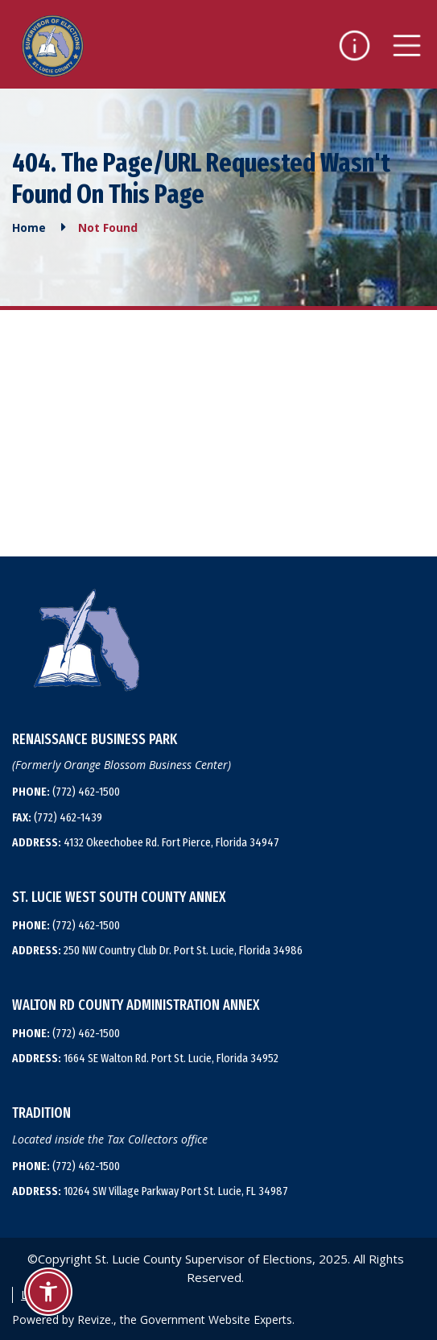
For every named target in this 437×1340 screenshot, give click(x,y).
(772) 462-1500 (66, 791)
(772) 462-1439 (57, 817)
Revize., (97, 1319)
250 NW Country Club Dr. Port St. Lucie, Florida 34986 (157, 950)
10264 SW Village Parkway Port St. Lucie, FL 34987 (150, 1191)
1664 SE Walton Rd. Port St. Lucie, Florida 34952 (145, 1058)
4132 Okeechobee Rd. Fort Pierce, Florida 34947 (145, 842)
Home (29, 227)
